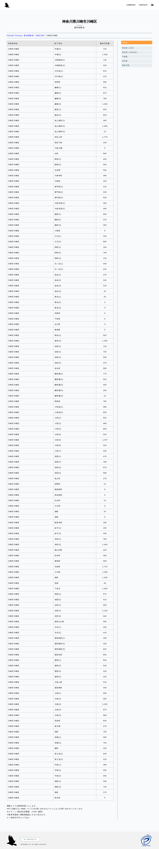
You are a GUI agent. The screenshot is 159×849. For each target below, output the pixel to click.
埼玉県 (124, 61)
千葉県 (124, 57)
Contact (143, 5)
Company (131, 5)
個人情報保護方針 (30, 839)
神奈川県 (125, 65)
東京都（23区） (128, 48)
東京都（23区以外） (130, 52)
